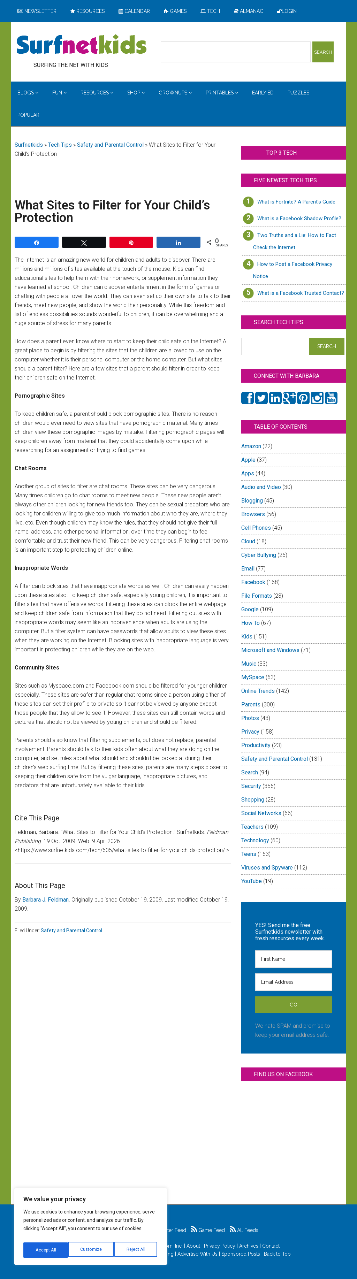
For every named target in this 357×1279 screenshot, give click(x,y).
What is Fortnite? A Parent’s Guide (296, 202)
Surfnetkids (29, 144)
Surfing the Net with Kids (81, 45)
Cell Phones (256, 527)
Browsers (253, 514)
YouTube (251, 881)
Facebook (253, 582)
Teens (248, 854)
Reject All (91, 1250)
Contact (271, 1246)
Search (249, 772)
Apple (248, 460)
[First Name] (293, 959)
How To (250, 623)
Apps (247, 473)
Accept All (136, 1250)
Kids (246, 636)
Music (248, 663)
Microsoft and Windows (270, 650)
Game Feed (208, 1230)
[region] (90, 1228)
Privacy (250, 731)
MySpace (252, 677)
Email (248, 568)
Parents (250, 704)
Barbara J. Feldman (45, 899)
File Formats (256, 595)
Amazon (251, 446)
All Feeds (244, 1230)
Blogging (252, 500)
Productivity (256, 745)
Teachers (252, 827)
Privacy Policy (219, 1246)
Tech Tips (60, 144)
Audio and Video (261, 487)
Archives (248, 1246)
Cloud (248, 541)
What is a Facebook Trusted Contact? (300, 293)
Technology (255, 840)
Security (251, 786)
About (193, 1246)
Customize (46, 1250)
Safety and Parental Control (110, 144)
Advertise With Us (197, 1254)
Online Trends (258, 691)
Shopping (252, 799)
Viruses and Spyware (267, 867)
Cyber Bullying (258, 555)
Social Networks (261, 813)
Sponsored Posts (240, 1254)
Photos (250, 718)
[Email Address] (293, 982)
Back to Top (277, 1254)
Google (250, 609)
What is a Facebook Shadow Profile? (299, 218)
